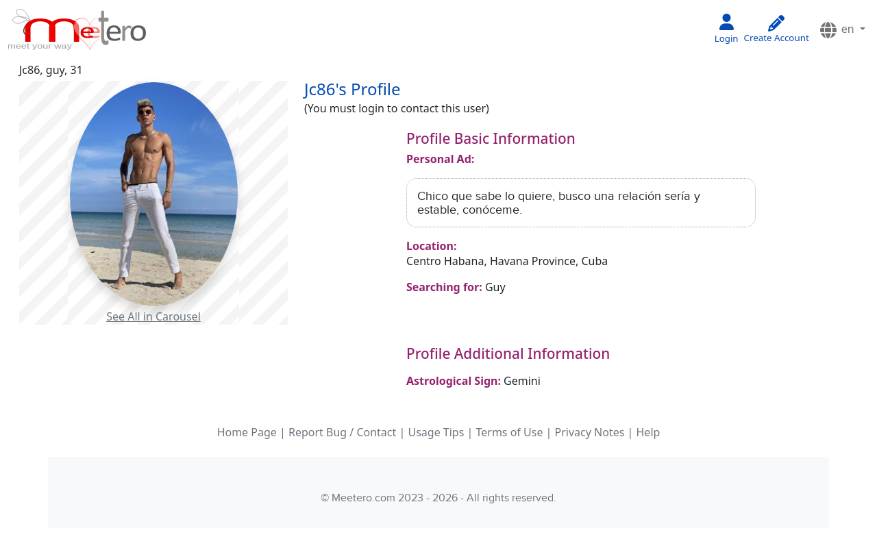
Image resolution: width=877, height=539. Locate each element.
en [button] (837, 29)
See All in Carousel (153, 316)
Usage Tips (436, 432)
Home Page (247, 432)
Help (648, 432)
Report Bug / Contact (342, 432)
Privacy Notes (590, 432)
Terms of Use (509, 432)
